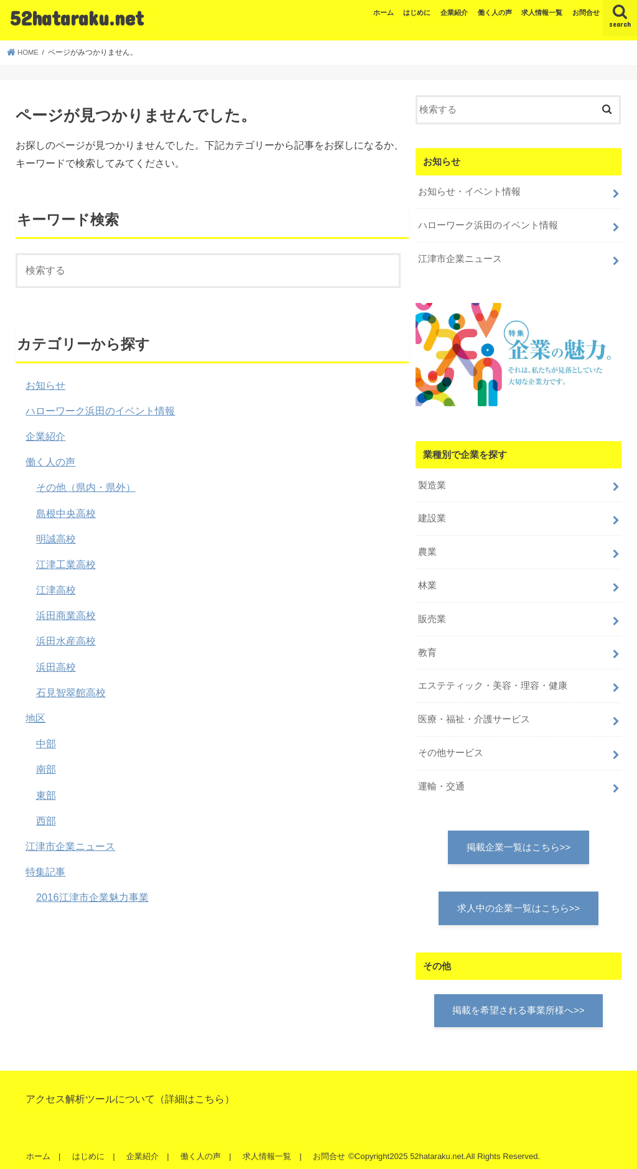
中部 (46, 743)
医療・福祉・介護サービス (474, 714)
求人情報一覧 (541, 12)
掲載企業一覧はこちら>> (518, 840)
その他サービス (450, 747)
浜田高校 (56, 667)
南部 (46, 769)
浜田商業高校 (66, 615)
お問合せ (586, 12)
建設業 (432, 516)
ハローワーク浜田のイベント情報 (100, 410)
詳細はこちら (195, 1091)
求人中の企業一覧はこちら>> (518, 901)
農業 (427, 549)
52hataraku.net (77, 18)
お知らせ (45, 385)
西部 (46, 820)
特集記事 (45, 871)
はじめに (416, 12)
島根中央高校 (66, 513)
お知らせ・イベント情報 (469, 192)
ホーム (383, 12)
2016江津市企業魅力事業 (92, 897)
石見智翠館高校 (71, 692)
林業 (427, 582)
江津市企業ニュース (70, 846)
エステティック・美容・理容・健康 (492, 681)
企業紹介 (454, 12)
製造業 (432, 483)
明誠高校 (56, 538)
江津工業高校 (66, 564)
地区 (35, 718)
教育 (427, 648)
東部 (46, 795)
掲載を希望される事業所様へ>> (518, 1003)
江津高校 (56, 589)
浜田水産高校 (66, 640)
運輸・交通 (441, 779)
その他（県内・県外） (86, 487)
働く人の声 (495, 12)
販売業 (432, 615)
